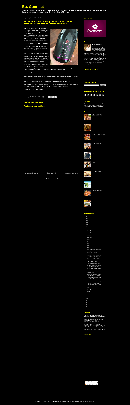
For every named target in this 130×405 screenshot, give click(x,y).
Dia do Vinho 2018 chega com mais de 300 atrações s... (94, 266)
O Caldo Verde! (95, 201)
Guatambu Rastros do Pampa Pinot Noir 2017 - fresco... (94, 275)
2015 (87, 298)
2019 (87, 227)
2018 (87, 229)
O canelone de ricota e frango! (94, 281)
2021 (87, 222)
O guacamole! (90, 272)
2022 (87, 220)
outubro (89, 235)
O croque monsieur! (96, 171)
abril (88, 247)
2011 (87, 306)
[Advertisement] (51, 158)
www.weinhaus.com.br (63, 86)
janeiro (89, 291)
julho (88, 241)
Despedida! (94, 152)
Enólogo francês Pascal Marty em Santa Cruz (94, 278)
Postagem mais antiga (71, 173)
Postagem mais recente (31, 173)
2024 (87, 216)
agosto (89, 239)
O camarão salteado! (97, 190)
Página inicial (51, 173)
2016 (87, 296)
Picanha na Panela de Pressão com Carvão (97, 115)
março (88, 287)
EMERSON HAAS (98, 44)
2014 (87, 300)
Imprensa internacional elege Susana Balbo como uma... (94, 255)
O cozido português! (96, 143)
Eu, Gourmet (33, 7)
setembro (89, 237)
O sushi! (94, 162)
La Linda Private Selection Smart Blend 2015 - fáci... (93, 262)
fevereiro (89, 289)
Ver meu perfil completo (90, 64)
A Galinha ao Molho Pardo (98, 125)
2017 (87, 294)
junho (88, 243)
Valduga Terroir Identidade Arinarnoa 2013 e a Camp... (94, 284)
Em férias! (94, 182)
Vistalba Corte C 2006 (92, 253)
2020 (87, 224)
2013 (87, 302)
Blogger (92, 401)
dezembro (89, 230)
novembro (89, 233)
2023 (87, 218)
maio (88, 245)
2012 (87, 304)
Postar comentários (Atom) (53, 179)
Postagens (88, 381)
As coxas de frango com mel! (99, 134)
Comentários (89, 384)
